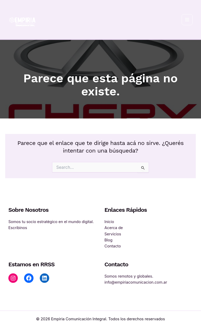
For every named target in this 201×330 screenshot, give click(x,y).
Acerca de (113, 227)
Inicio (109, 221)
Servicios (112, 234)
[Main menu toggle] (187, 19)
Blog (108, 240)
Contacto (112, 246)
